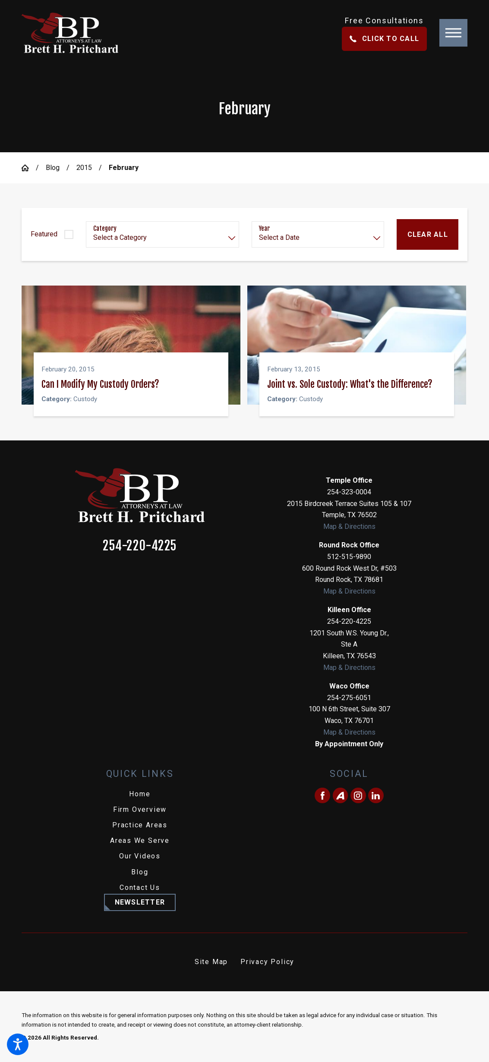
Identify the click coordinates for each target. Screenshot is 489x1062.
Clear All (427, 234)
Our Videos (140, 856)
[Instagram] (358, 795)
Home (139, 793)
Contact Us (140, 887)
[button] (17, 1044)
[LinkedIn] (376, 795)
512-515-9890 (349, 556)
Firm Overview (140, 809)
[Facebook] (322, 795)
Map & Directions (349, 526)
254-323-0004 (349, 491)
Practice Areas (139, 824)
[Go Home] (28, 167)
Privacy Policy (267, 961)
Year (264, 228)
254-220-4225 (140, 545)
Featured (44, 234)
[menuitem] (139, 794)
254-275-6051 (349, 697)
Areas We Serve (140, 840)
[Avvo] (340, 795)
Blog (53, 167)
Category (105, 228)
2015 (84, 167)
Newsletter (140, 902)
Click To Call (384, 39)
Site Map (211, 961)
